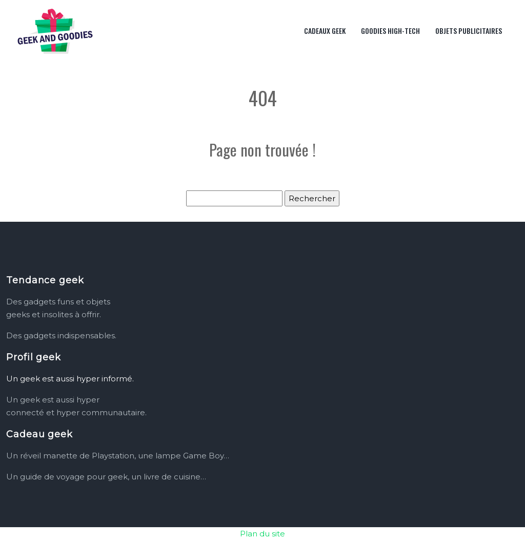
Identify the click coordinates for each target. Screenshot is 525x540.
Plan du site (262, 533)
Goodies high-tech (390, 30)
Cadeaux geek (325, 30)
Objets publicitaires (468, 30)
